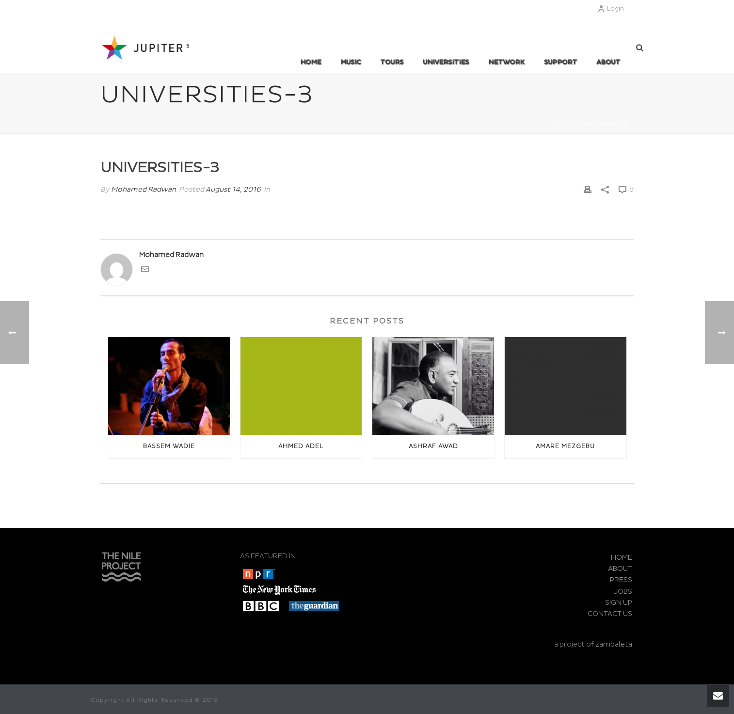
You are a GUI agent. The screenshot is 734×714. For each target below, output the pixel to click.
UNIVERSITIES (446, 62)
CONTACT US (610, 614)
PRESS (621, 580)
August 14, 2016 (233, 189)
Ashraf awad (433, 446)
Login (610, 9)
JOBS (623, 591)
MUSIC (350, 62)
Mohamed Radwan (143, 189)
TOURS (391, 62)
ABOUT (608, 62)
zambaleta (613, 644)
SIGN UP (618, 603)
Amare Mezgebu (565, 446)
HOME (621, 557)
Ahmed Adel (300, 446)
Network (506, 62)
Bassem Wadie (169, 446)
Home (310, 62)
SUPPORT (560, 62)
